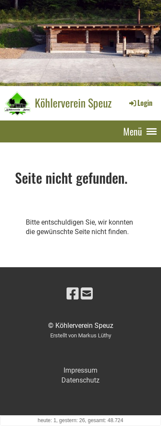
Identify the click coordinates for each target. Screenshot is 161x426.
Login (140, 103)
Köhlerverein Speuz (73, 103)
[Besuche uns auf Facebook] (73, 294)
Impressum (80, 370)
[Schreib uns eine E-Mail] (87, 294)
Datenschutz (80, 380)
